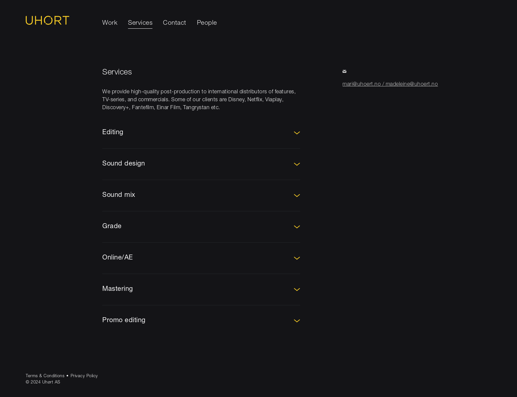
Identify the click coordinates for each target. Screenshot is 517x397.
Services (140, 23)
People (207, 23)
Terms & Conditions (45, 376)
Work (109, 23)
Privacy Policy (84, 376)
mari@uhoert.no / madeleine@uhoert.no (390, 84)
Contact (174, 23)
